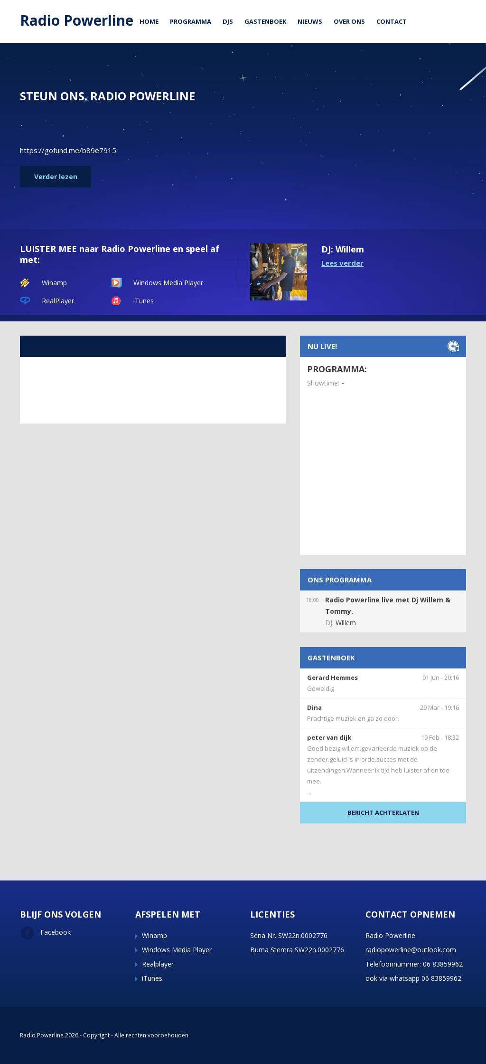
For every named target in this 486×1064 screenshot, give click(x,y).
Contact (391, 21)
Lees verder (342, 263)
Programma (190, 21)
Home (149, 21)
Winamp (54, 282)
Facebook (45, 932)
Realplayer (158, 963)
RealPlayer (58, 300)
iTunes (143, 300)
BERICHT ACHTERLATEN (383, 812)
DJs (228, 21)
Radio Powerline (76, 20)
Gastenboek (265, 21)
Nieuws (310, 21)
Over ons (349, 21)
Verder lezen (55, 176)
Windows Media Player (168, 282)
